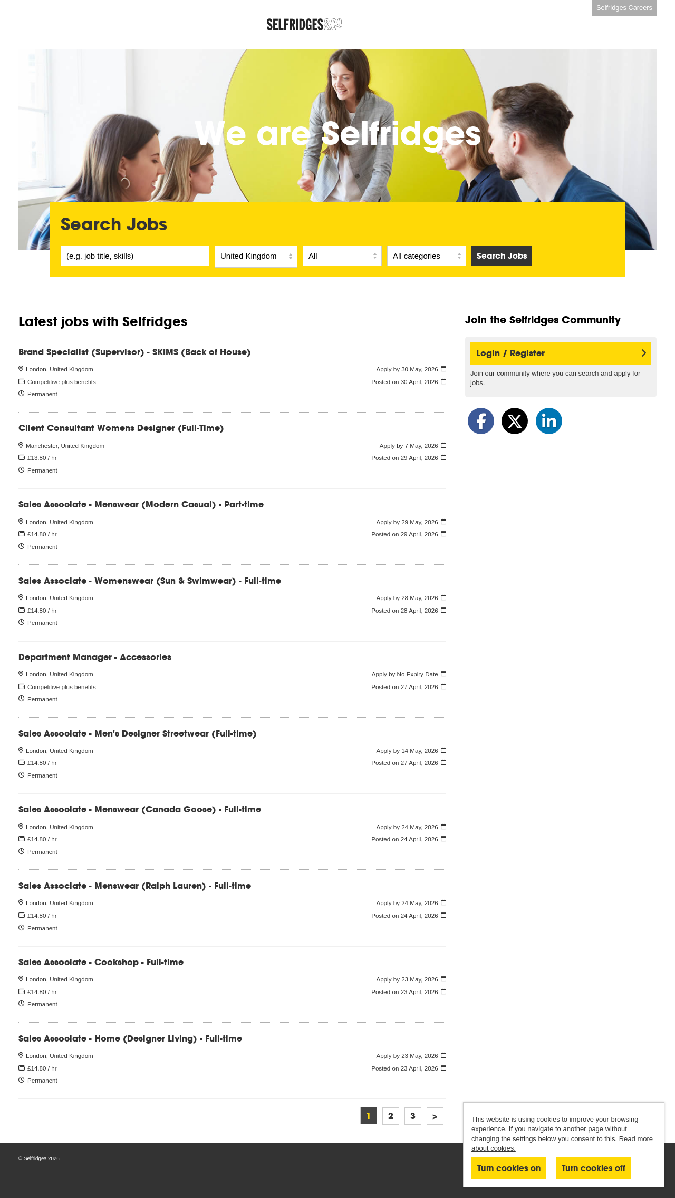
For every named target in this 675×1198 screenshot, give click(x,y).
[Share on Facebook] (481, 421)
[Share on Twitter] (515, 421)
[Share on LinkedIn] (549, 421)
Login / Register (561, 353)
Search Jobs (502, 256)
